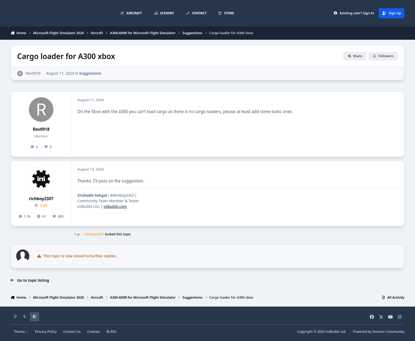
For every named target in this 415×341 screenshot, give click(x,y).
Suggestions (90, 73)
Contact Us (71, 331)
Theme (21, 331)
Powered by (378, 331)
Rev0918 (41, 129)
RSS (111, 331)
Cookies (93, 331)
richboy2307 (41, 198)
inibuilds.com (115, 206)
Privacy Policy (45, 331)
